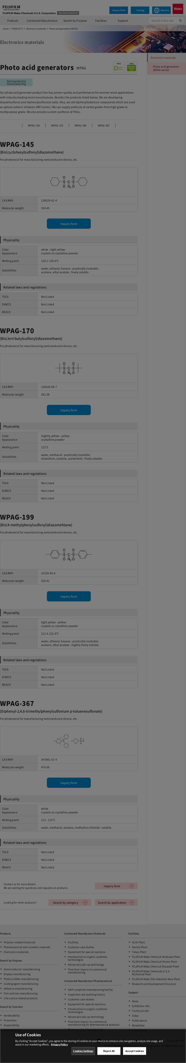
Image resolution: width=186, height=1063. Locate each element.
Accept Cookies (134, 1051)
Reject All (109, 1051)
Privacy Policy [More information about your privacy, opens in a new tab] (59, 1045)
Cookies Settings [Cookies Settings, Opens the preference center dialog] (83, 1051)
